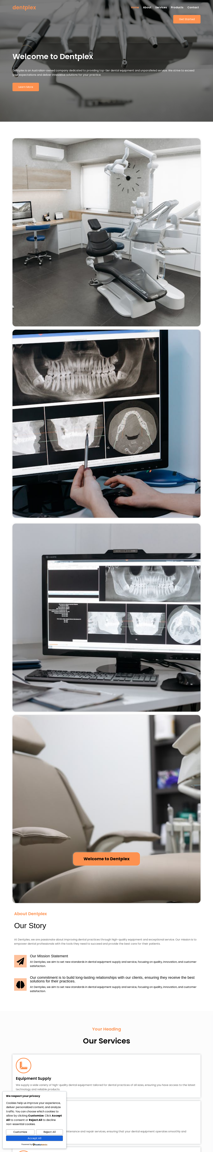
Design (87, 795)
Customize (20, 1132)
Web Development (109, 795)
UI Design (132, 795)
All (76, 795)
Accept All (34, 1138)
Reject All (49, 1132)
